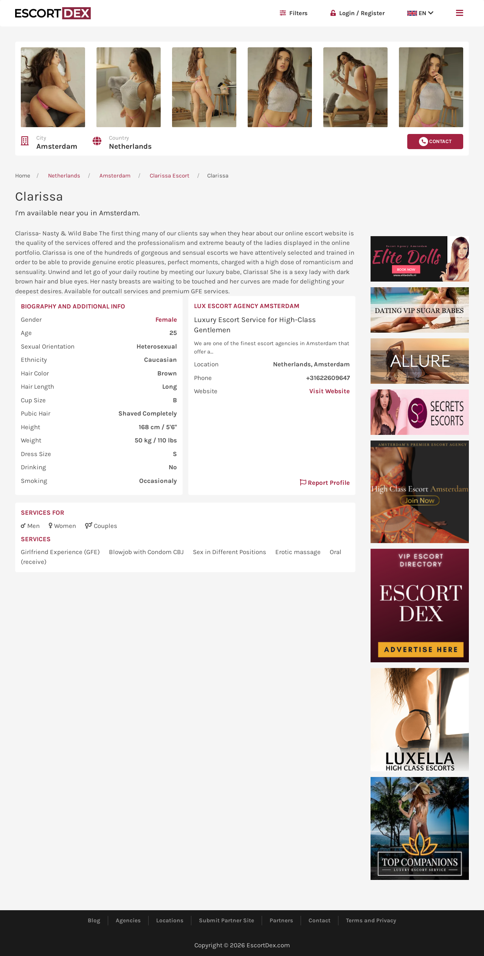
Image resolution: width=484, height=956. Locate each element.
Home (22, 175)
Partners (281, 920)
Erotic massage (298, 552)
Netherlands (130, 146)
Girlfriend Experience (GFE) (61, 552)
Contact (319, 920)
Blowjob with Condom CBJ (147, 552)
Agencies (128, 920)
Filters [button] (294, 13)
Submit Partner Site (226, 920)
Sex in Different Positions (230, 552)
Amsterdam (57, 146)
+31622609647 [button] (328, 377)
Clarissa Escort (169, 175)
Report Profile (325, 482)
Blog (94, 920)
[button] (459, 13)
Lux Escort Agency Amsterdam (246, 306)
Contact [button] (435, 141)
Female (166, 319)
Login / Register (357, 13)
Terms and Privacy (371, 920)
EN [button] (420, 13)
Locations (169, 920)
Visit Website (329, 391)
